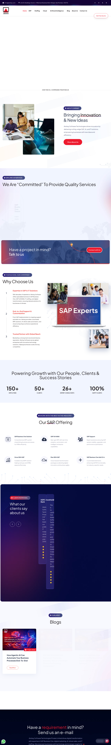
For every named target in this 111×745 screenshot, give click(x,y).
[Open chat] (107, 741)
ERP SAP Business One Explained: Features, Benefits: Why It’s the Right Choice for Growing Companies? (55, 600)
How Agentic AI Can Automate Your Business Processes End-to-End (18, 598)
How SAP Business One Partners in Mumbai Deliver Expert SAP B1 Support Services (91, 599)
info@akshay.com (10, 2)
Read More (13, 607)
